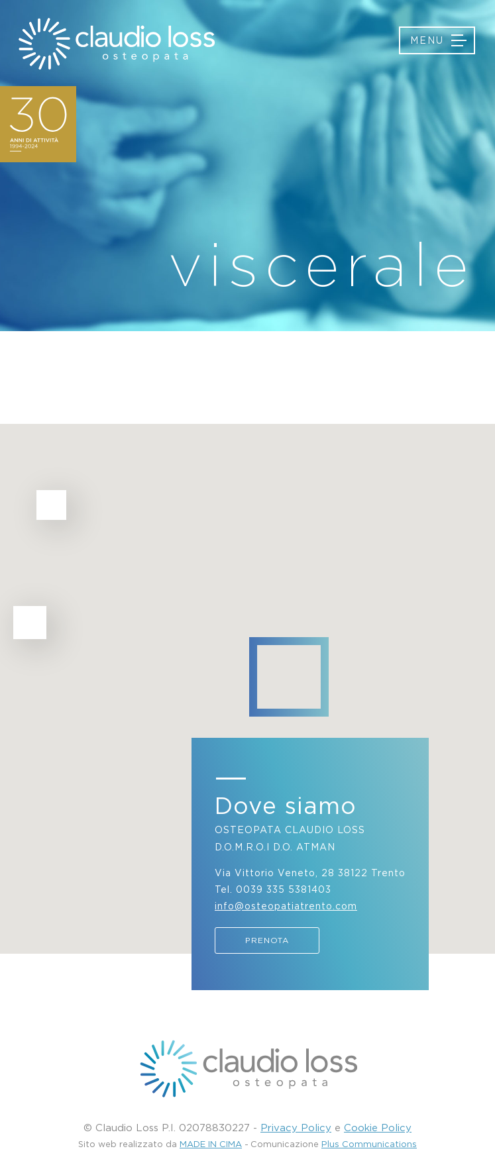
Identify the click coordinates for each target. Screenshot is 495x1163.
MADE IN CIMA (211, 1143)
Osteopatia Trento (116, 44)
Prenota (267, 940)
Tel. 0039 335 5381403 (273, 889)
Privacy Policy (295, 1127)
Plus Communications (369, 1143)
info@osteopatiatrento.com (286, 906)
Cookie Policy (378, 1127)
